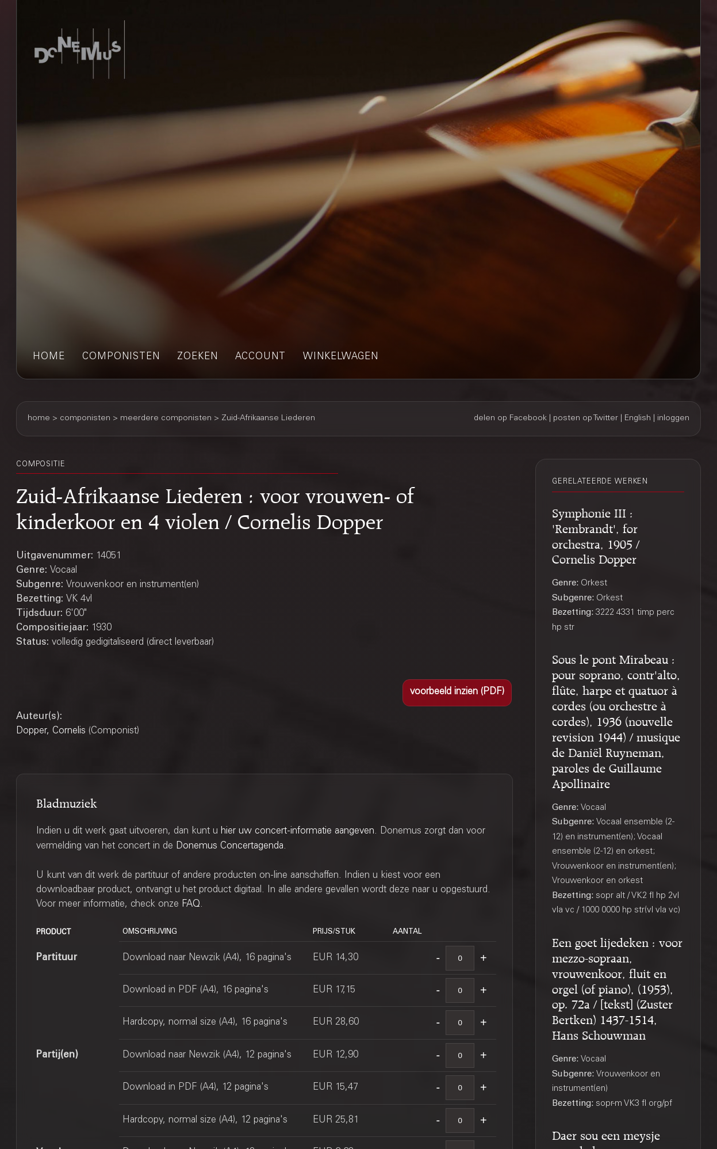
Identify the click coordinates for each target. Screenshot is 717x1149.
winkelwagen (340, 357)
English (637, 418)
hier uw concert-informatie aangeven (297, 831)
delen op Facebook (510, 418)
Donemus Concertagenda (229, 846)
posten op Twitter (585, 418)
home (49, 357)
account (260, 357)
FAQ (191, 905)
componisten (121, 357)
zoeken (197, 357)
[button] (457, 692)
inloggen (673, 418)
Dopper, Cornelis (51, 731)
